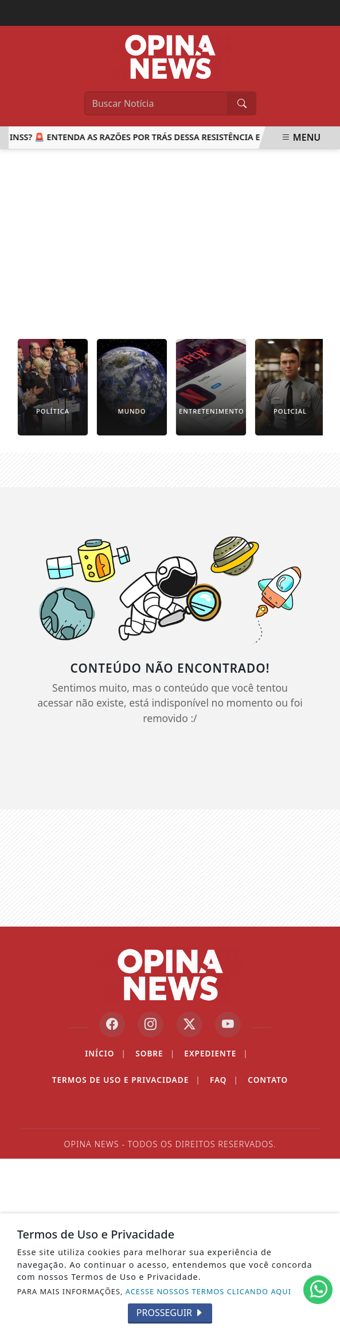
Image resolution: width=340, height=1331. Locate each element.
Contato (268, 1079)
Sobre (155, 1053)
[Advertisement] (170, 235)
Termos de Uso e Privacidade (126, 1080)
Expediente (216, 1053)
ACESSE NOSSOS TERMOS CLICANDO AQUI (208, 1291)
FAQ (224, 1080)
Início (105, 1053)
